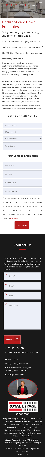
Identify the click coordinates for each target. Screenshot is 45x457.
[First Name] (22, 165)
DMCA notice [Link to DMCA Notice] (22, 454)
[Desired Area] (22, 146)
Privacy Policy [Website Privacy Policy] (14, 218)
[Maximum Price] (22, 132)
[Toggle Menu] (40, 3)
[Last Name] (22, 174)
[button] (22, 225)
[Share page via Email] (16, 5)
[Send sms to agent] (7, 5)
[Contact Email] (22, 183)
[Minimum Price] (22, 125)
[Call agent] (3, 5)
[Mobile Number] (22, 191)
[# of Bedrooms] (22, 138)
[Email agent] (12, 5)
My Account (31, 5)
